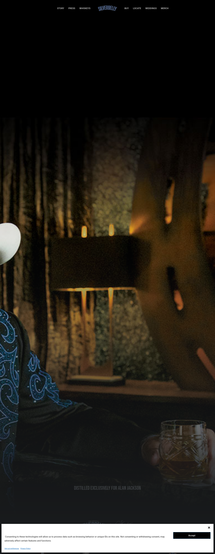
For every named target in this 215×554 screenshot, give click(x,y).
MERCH (165, 8)
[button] (209, 527)
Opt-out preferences (11, 549)
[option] (31, 322)
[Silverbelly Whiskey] (107, 8)
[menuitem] (60, 8)
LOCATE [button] (83, 503)
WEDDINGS (151, 8)
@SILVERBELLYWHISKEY (107, 368)
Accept (191, 535)
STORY (60, 8)
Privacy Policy (25, 549)
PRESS (71, 8)
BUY (127, 8)
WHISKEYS (84, 8)
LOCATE (137, 8)
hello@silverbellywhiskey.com (132, 503)
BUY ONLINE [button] (42, 194)
